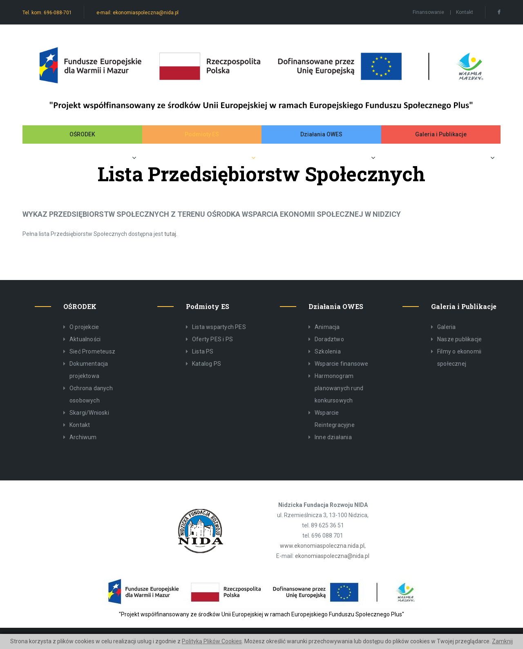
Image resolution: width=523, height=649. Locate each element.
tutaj (170, 234)
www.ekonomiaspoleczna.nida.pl (322, 545)
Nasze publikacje (459, 339)
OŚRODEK (82, 134)
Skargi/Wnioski (89, 412)
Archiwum (83, 437)
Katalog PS (206, 363)
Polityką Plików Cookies (212, 641)
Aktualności (85, 339)
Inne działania (333, 437)
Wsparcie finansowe (342, 363)
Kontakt (464, 12)
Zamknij (502, 641)
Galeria (446, 327)
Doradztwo (329, 339)
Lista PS (203, 351)
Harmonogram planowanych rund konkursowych (339, 388)
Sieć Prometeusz (92, 351)
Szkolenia (328, 351)
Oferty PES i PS (212, 339)
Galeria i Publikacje (441, 134)
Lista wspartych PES (219, 327)
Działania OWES (321, 134)
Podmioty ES (202, 134)
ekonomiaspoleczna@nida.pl (332, 556)
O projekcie (84, 327)
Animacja (327, 327)
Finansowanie (428, 12)
